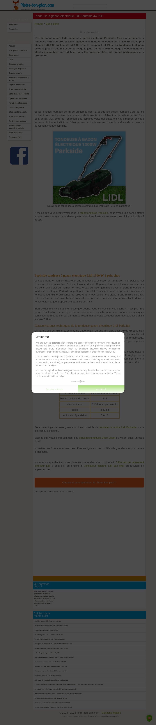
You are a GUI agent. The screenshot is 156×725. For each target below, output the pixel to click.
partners (56, 342)
